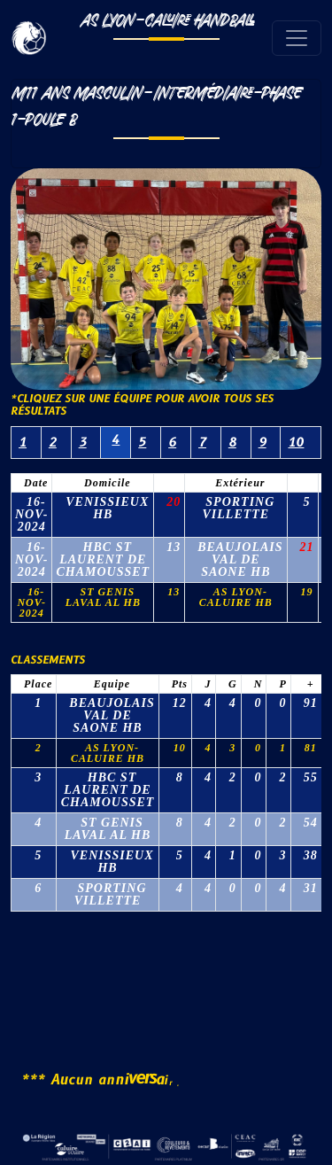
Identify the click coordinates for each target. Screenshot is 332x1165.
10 (296, 442)
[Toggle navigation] (296, 38)
